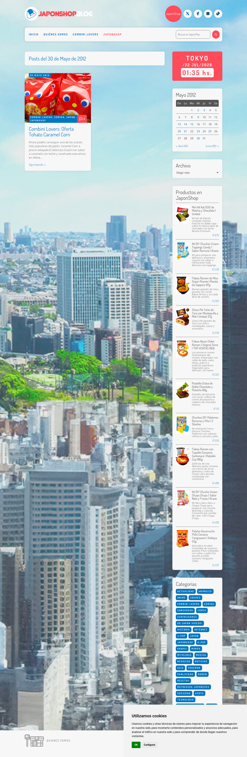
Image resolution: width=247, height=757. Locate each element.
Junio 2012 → (212, 146)
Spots (199, 693)
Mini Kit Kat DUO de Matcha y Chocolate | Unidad (204, 210)
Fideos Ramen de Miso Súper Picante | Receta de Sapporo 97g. (205, 281)
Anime (181, 597)
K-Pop (202, 642)
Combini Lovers (85, 34)
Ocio (180, 667)
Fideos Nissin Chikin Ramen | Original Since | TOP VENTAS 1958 (205, 344)
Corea (202, 610)
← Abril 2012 (182, 146)
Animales (205, 591)
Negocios (184, 661)
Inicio (34, 34)
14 (185, 124)
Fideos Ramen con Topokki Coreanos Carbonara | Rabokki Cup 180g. (203, 454)
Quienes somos (58, 740)
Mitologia (184, 655)
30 (198, 138)
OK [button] (136, 744)
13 (179, 124)
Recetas (183, 680)
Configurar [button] (149, 744)
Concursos (185, 610)
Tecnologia (185, 699)
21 (185, 131)
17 (204, 124)
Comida (59, 117)
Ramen (202, 674)
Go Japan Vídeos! (189, 623)
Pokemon (194, 667)
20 (179, 131)
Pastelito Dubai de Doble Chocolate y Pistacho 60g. (202, 386)
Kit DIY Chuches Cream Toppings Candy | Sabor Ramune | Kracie (205, 247)
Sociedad (184, 693)
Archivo (183, 165)
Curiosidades (187, 616)
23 (198, 131)
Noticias (201, 661)
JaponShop (174, 14)
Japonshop (112, 34)
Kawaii (182, 648)
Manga (196, 648)
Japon (70, 117)
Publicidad (185, 674)
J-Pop (181, 636)
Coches (195, 597)
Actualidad (185, 591)
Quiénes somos (56, 34)
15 (191, 124)
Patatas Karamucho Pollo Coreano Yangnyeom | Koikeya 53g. (204, 536)
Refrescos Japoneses (193, 687)
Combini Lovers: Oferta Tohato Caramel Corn (51, 131)
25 (209, 131)
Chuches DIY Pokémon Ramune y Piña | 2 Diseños (205, 421)
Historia (183, 629)
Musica (201, 655)
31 (204, 138)
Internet (201, 629)
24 (204, 131)
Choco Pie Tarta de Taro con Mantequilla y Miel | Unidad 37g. (205, 313)
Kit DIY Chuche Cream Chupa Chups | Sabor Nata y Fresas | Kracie (204, 495)
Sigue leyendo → (37, 164)
